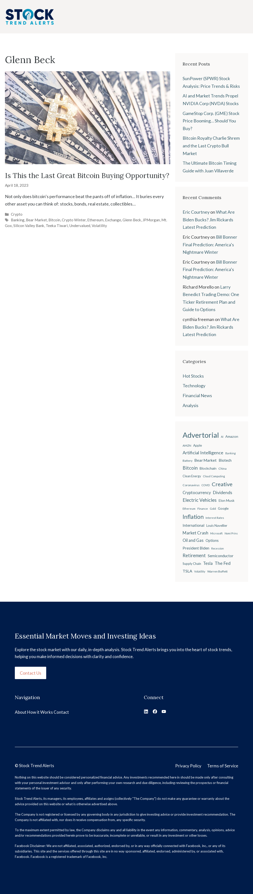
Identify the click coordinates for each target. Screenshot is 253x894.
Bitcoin (54, 220)
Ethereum (95, 220)
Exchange (113, 220)
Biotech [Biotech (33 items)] (225, 460)
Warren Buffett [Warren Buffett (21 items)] (217, 571)
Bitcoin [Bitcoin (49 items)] (190, 468)
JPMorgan (151, 220)
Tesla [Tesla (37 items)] (208, 563)
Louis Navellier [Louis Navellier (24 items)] (216, 525)
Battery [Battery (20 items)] (187, 460)
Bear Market (36, 220)
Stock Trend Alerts (36, 765)
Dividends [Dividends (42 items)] (222, 492)
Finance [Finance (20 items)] (202, 508)
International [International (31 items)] (193, 525)
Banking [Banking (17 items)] (230, 453)
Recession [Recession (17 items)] (217, 548)
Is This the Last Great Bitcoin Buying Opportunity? (87, 175)
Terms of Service (222, 765)
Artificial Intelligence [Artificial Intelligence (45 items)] (203, 452)
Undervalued (79, 225)
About (20, 712)
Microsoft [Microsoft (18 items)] (216, 533)
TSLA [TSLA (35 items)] (187, 571)
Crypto (16, 214)
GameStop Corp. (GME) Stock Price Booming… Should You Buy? (211, 121)
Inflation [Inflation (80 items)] (193, 516)
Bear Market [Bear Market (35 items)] (205, 460)
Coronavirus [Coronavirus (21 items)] (191, 485)
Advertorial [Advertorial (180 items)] (201, 435)
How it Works (40, 712)
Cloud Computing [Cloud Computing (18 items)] (214, 476)
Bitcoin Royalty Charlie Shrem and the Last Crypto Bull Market (211, 145)
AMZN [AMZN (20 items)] (187, 445)
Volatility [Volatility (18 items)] (199, 571)
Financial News (197, 395)
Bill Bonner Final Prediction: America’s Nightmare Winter (210, 244)
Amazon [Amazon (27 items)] (231, 436)
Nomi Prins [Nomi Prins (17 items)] (231, 533)
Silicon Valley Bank (28, 225)
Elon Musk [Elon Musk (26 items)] (226, 500)
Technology (194, 385)
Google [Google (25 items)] (223, 508)
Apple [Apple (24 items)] (197, 445)
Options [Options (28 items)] (212, 540)
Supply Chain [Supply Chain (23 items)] (192, 564)
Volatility (99, 225)
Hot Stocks (193, 376)
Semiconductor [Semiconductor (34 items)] (220, 555)
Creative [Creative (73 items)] (222, 484)
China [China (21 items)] (222, 468)
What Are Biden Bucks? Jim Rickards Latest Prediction (209, 219)
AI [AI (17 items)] (222, 436)
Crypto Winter (74, 220)
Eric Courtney (196, 212)
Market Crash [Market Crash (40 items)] (195, 532)
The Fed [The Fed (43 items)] (223, 563)
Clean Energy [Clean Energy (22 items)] (192, 476)
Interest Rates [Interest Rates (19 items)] (215, 517)
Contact (61, 712)
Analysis (190, 405)
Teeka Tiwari (57, 225)
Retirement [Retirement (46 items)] (194, 555)
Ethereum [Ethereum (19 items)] (189, 508)
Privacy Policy (188, 765)
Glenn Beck (132, 220)
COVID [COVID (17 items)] (206, 485)
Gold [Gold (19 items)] (213, 508)
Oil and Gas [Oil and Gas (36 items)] (193, 540)
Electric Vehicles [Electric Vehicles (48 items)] (200, 500)
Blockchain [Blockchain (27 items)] (208, 468)
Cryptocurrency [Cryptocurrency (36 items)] (197, 492)
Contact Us (30, 673)
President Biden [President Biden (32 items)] (196, 548)
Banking (17, 220)
